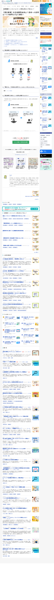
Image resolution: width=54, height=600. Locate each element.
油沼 (26, 498)
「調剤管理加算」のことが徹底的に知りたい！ (13, 223)
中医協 (10, 278)
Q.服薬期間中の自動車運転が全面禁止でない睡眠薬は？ (15, 371)
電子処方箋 (10, 310)
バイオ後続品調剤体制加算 (18, 401)
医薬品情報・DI (5, 389)
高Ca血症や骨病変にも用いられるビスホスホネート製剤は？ (16, 438)
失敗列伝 (8, 504)
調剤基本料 (5, 289)
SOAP (9, 357)
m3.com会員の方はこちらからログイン (21, 154)
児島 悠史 (8, 373)
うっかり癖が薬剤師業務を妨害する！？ (12, 498)
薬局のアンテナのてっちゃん (12, 294)
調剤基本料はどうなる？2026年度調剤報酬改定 (13, 282)
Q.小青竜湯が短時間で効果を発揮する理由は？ (13, 407)
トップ (4, 6)
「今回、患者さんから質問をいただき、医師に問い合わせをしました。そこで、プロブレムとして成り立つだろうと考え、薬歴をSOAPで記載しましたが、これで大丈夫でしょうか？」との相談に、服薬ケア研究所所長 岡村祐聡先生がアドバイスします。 (17, 355)
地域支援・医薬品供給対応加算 (18, 218)
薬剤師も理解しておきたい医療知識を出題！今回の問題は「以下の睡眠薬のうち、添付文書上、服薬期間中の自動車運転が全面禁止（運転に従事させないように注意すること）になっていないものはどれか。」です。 (17, 375)
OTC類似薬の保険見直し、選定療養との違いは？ (14, 259)
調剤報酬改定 (5, 204)
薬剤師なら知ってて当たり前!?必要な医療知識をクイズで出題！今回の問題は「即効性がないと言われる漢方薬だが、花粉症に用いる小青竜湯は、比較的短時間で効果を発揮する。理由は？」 (17, 409)
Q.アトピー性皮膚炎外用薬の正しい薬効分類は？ (14, 477)
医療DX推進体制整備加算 (22, 310)
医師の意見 (5, 424)
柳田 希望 (8, 518)
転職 (8, 455)
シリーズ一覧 (14, 6)
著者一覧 (18, 6)
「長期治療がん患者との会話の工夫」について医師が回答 (15, 416)
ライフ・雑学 (5, 444)
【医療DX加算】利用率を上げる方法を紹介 (12, 245)
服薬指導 (37, 6)
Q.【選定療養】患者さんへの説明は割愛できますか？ (14, 43)
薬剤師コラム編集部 (10, 417)
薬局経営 (10, 204)
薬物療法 (9, 424)
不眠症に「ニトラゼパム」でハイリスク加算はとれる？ (15, 517)
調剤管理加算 (11, 225)
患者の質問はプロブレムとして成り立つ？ (12, 351)
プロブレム (5, 357)
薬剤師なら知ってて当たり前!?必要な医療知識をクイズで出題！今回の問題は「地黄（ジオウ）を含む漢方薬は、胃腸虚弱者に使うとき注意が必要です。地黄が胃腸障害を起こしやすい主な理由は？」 (17, 542)
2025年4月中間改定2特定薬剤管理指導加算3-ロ (13, 304)
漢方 (4, 412)
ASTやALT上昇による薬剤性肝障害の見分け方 (13, 382)
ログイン (50, 1)
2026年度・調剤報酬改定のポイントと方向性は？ (14, 271)
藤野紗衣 (29, 407)
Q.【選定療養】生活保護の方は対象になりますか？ (13, 40)
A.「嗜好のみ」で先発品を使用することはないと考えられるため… (16, 41)
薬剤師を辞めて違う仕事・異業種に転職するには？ (14, 548)
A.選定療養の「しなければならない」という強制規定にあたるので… (16, 44)
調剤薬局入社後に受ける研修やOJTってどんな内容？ (15, 448)
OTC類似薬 (15, 300)
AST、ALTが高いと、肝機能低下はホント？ (13, 428)
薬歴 (12, 357)
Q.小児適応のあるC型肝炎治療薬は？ (11, 459)
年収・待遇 (5, 455)
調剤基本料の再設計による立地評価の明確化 (13, 393)
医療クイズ (27, 6)
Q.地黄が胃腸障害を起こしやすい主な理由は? (13, 539)
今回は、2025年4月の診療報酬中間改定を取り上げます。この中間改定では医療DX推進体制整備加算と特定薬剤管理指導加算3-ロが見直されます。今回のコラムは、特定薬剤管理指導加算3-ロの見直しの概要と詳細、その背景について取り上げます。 (17, 307)
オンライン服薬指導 (44, 141)
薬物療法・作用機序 (12, 389)
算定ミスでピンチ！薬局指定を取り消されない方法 (14, 215)
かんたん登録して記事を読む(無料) (21, 142)
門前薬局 (20, 278)
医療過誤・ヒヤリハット (11, 535)
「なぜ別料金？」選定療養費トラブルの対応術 (13, 528)
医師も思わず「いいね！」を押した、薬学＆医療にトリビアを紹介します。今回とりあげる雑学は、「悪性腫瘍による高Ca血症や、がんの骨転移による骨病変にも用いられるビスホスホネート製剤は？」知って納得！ (17, 442)
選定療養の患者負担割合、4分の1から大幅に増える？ (14, 293)
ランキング (8, 6)
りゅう (30, 223)
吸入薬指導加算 (5, 278)
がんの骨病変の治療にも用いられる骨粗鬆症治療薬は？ (15, 508)
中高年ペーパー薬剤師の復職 (9, 361)
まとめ (6, 46)
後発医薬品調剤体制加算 (18, 289)
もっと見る (36, 252)
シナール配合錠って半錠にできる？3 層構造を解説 (14, 487)
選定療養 (22, 6)
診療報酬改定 (32, 6)
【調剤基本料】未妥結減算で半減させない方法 (13, 238)
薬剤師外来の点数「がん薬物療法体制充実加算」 (14, 230)
